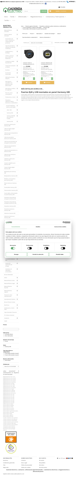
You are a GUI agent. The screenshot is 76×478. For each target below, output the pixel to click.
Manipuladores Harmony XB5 (10, 176)
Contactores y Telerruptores (56, 17)
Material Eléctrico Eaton (9, 280)
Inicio (6, 17)
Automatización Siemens (9, 299)
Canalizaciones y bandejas (9, 52)
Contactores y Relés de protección (9, 62)
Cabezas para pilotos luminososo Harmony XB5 (10, 138)
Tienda (13, 17)
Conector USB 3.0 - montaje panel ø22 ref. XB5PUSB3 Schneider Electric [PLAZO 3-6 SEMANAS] (28, 63)
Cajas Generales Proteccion (10, 312)
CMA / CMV (9, 110)
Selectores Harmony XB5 (9, 213)
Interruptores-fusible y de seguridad (10, 89)
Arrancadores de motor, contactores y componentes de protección (10, 41)
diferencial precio (38, 471)
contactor (21, 470)
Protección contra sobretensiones (8, 295)
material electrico (11, 470)
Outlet (5, 321)
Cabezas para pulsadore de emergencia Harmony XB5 (10, 142)
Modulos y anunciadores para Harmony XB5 (9, 179)
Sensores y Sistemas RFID (10, 259)
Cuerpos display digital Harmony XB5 (9, 168)
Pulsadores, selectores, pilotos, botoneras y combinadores (11, 101)
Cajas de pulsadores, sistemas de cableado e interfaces (10, 47)
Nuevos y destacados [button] (45, 37)
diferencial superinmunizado (34, 470)
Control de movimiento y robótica (10, 66)
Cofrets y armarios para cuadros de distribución (9, 57)
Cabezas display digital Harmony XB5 (9, 129)
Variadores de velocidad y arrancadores (8, 270)
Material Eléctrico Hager (9, 283)
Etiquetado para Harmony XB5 (10, 172)
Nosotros (5, 460)
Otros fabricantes (9, 335)
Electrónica (6, 305)
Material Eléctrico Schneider (8, 31)
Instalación (6, 318)
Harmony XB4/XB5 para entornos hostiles (11, 117)
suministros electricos (50, 470)
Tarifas (7, 20)
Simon (5, 277)
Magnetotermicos (37, 17)
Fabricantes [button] (39, 33)
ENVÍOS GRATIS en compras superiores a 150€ (12, 1)
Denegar (16, 254)
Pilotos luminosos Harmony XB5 (10, 183)
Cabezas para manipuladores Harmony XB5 (11, 133)
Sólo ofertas (8, 360)
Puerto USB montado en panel (12, 355)
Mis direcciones (43, 467)
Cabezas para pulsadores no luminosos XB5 (10, 150)
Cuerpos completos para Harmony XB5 (9, 163)
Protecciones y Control (10, 97)
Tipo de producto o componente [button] (30, 37)
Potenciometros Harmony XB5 (11, 190)
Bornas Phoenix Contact (9, 302)
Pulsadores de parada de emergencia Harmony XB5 (10, 198)
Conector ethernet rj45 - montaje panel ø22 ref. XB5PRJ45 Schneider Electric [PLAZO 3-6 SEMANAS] (47, 63)
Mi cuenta (62, 7)
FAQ (4, 465)
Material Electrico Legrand (8, 291)
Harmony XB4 (10, 113)
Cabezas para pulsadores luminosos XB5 (10, 146)
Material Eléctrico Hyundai (8, 287)
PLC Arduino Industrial (9, 315)
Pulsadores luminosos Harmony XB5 (9, 209)
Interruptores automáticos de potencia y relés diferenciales (9, 83)
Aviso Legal (24, 462)
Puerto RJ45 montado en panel (12, 353)
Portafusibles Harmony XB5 (10, 187)
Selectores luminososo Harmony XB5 (9, 217)
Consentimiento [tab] (16, 226)
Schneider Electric (9, 334)
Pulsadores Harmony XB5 (10, 206)
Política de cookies (26, 467)
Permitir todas (59, 254)
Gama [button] (59, 33)
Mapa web (5, 467)
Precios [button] (32, 33)
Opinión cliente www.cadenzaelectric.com (13, 474)
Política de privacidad (26, 465)
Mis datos (41, 465)
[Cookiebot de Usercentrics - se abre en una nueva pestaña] (63, 222)
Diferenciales (23, 17)
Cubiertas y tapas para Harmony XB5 (9, 159)
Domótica (7, 70)
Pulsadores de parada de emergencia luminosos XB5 (10, 202)
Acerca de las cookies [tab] (60, 226)
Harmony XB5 (10, 121)
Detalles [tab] (38, 226)
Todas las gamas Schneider (8, 35)
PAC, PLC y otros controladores (9, 93)
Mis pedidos (42, 462)
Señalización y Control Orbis (9, 308)
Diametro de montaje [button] (50, 33)
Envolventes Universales (8, 73)
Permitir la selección (38, 254)
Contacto (23, 460)
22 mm (6, 341)
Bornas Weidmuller (8, 274)
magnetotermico (64, 470)
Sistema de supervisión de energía (8, 265)
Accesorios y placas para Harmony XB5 (9, 125)
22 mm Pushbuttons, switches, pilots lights (11, 106)
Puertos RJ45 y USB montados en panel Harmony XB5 (11, 194)
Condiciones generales (9, 462)
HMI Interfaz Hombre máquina (10, 78)
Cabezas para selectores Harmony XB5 (10, 155)
